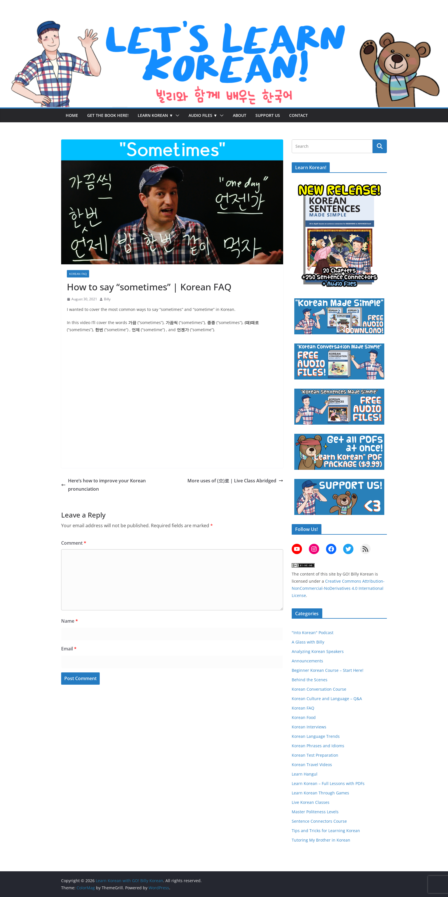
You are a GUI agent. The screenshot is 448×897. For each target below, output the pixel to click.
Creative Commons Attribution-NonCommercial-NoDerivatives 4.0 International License (338, 588)
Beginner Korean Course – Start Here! (327, 670)
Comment (73, 543)
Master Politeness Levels (315, 811)
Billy (107, 299)
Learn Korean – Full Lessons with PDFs (328, 783)
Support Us (267, 115)
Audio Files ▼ (203, 115)
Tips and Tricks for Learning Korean (326, 830)
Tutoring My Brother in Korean (321, 840)
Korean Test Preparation (315, 755)
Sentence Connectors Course (319, 821)
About (239, 115)
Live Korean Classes (310, 802)
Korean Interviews (309, 727)
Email (69, 649)
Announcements (307, 661)
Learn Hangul (304, 774)
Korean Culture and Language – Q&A (327, 698)
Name (69, 621)
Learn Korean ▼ (155, 115)
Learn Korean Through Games (320, 793)
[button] (176, 115)
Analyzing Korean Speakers (318, 651)
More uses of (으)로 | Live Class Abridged (235, 481)
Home (72, 115)
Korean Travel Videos (312, 764)
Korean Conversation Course (319, 689)
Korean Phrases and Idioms (318, 745)
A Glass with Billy (308, 642)
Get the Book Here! (108, 115)
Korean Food (304, 717)
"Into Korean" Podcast (312, 632)
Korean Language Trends (316, 736)
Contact (298, 115)
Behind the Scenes (309, 679)
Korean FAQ (78, 274)
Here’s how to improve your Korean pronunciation (103, 485)
